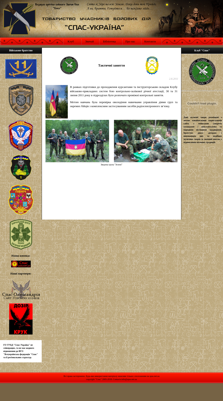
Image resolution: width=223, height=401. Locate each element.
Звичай (89, 41)
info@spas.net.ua (129, 379)
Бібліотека (109, 41)
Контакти (150, 41)
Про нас (130, 41)
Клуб (70, 41)
